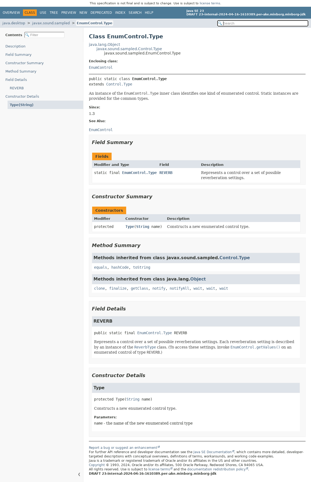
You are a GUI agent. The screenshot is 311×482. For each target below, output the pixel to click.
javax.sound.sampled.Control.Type (129, 49)
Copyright (97, 465)
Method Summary (20, 71)
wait (197, 288)
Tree (54, 13)
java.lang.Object (104, 44)
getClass (139, 288)
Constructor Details (22, 96)
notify (158, 288)
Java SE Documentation (212, 452)
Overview (11, 13)
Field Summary (18, 55)
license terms (210, 3)
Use (43, 13)
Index (120, 13)
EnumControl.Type (94, 23)
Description (15, 46)
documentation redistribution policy (216, 469)
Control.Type (119, 84)
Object (198, 279)
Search (135, 13)
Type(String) (22, 105)
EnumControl (101, 67)
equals (100, 267)
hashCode (120, 267)
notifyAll (179, 288)
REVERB (17, 88)
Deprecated (101, 13)
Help (149, 13)
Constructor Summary (24, 63)
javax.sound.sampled (51, 23)
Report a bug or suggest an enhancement (123, 448)
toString (141, 267)
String (142, 226)
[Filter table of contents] (44, 35)
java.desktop (13, 23)
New (83, 13)
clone (99, 288)
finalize (117, 288)
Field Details (16, 80)
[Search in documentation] (262, 23)
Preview (68, 13)
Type (129, 226)
